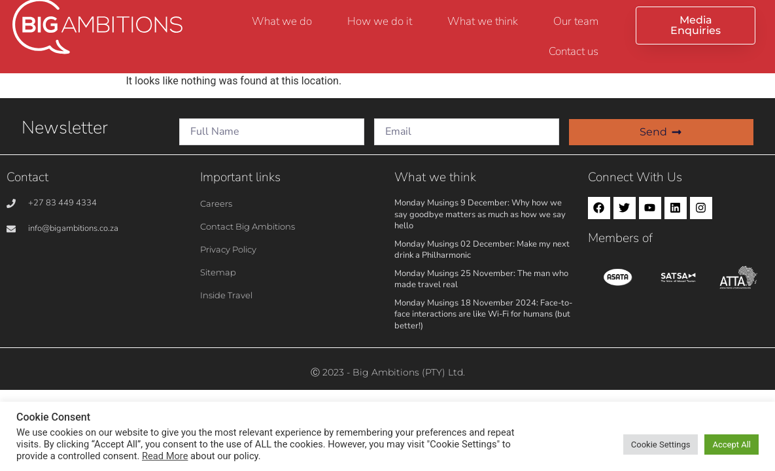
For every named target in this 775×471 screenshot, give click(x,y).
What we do (282, 21)
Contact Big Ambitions (247, 226)
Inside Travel (226, 295)
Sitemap (218, 272)
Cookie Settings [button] (661, 444)
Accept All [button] (731, 444)
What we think (482, 21)
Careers (216, 203)
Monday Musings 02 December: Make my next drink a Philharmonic (482, 250)
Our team (575, 21)
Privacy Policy (228, 249)
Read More (165, 456)
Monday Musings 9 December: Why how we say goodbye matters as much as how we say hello (480, 214)
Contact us (573, 51)
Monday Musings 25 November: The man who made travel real (481, 279)
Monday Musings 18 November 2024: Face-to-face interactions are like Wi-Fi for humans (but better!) (483, 314)
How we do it (379, 21)
